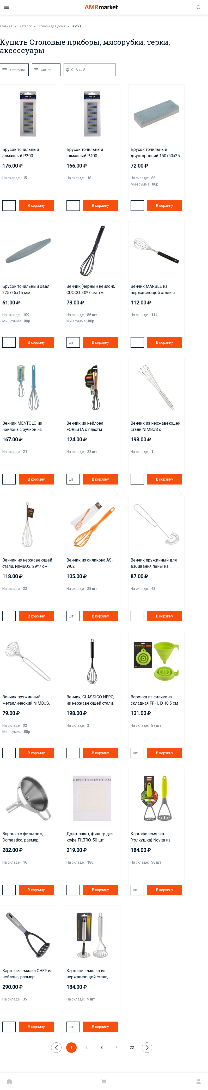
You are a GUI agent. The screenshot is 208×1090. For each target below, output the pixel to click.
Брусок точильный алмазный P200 (20, 152)
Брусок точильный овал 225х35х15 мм (25, 289)
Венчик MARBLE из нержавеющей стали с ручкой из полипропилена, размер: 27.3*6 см (156, 290)
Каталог (26, 26)
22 (132, 1048)
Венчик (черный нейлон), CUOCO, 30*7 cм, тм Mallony (90, 290)
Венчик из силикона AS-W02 (89, 563)
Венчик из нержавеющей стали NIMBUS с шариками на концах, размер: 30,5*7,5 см (155, 427)
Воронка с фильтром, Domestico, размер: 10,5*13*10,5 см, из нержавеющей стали (22, 837)
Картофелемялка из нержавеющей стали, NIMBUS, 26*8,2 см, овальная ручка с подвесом (87, 974)
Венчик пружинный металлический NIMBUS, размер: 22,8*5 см (26, 700)
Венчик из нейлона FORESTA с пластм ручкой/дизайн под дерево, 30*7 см (85, 427)
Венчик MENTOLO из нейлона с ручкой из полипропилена (22, 427)
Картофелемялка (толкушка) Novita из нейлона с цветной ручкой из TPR (156, 837)
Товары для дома (52, 26)
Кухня (76, 26)
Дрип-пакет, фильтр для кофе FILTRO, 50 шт (89, 837)
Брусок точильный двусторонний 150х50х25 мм (155, 153)
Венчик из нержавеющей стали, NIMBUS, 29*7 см (27, 563)
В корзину (36, 205)
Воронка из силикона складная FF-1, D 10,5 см (154, 700)
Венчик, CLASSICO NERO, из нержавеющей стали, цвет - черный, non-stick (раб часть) (90, 700)
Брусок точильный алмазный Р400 (84, 152)
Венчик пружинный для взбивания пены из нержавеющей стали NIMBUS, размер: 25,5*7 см (154, 564)
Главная (6, 26)
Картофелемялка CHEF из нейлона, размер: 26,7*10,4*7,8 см (27, 974)
